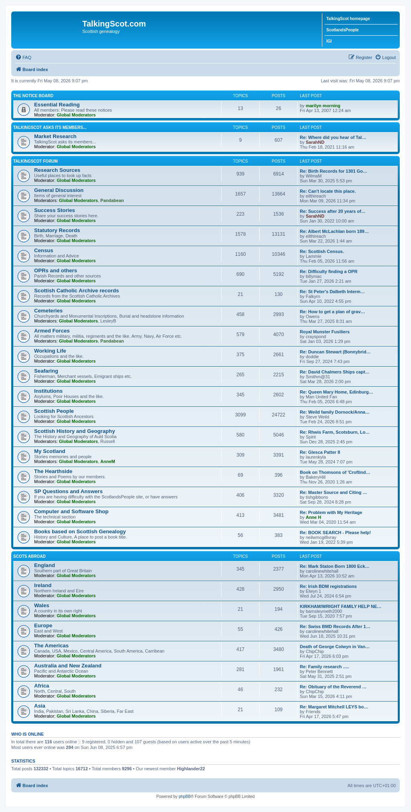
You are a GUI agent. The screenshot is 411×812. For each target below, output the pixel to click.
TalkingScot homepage (348, 18)
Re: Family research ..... (324, 666)
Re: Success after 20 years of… (333, 211)
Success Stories (54, 210)
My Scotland (49, 451)
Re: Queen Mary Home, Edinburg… (336, 392)
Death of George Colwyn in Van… (335, 646)
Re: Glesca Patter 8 (320, 452)
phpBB (185, 796)
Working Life (50, 351)
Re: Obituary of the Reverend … (333, 686)
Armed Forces (52, 331)
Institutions (48, 391)
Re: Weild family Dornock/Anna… (335, 412)
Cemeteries (48, 311)
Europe (43, 625)
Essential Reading (57, 105)
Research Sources (57, 170)
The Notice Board (33, 96)
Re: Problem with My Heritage (331, 512)
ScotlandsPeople (342, 30)
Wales (41, 605)
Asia (39, 706)
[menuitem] (23, 57)
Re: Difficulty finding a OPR (329, 271)
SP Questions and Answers (68, 491)
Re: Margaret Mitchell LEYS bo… (334, 706)
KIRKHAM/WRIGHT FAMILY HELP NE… (340, 606)
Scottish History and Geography (74, 431)
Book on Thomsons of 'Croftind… (335, 472)
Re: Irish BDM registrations (328, 586)
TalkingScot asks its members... (49, 127)
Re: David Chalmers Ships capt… (335, 371)
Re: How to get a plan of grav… (332, 311)
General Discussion (58, 190)
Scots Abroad (29, 556)
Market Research (55, 136)
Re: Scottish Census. (322, 251)
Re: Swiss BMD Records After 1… (335, 626)
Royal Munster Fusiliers (325, 331)
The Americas (51, 646)
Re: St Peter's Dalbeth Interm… (332, 291)
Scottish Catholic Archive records (76, 291)
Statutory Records (57, 230)
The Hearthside (53, 471)
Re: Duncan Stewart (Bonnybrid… (335, 351)
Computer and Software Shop (71, 511)
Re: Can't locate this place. (328, 191)
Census (43, 250)
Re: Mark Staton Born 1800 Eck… (335, 566)
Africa (41, 686)
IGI (329, 41)
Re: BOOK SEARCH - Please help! (335, 532)
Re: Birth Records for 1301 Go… (333, 171)
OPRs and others (55, 270)
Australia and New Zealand (68, 666)
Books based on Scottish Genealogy (80, 531)
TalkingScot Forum (35, 161)
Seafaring (46, 371)
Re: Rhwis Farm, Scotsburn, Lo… (335, 432)
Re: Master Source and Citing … (333, 492)
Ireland (42, 585)
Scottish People (54, 411)
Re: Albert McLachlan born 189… (334, 231)
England (44, 565)
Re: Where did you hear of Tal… (333, 137)
